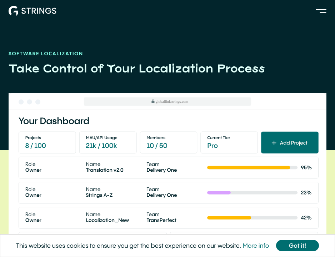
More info (255, 246)
